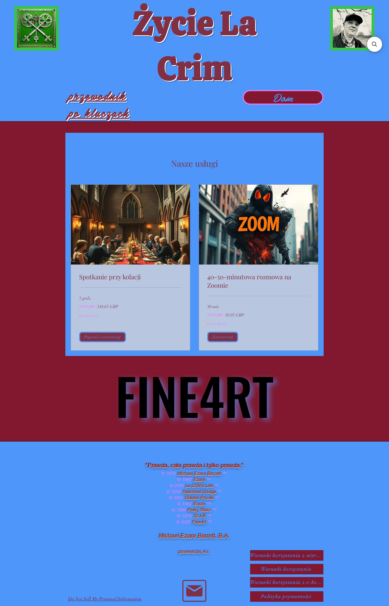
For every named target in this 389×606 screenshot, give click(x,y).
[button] (102, 337)
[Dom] (283, 97)
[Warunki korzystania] (286, 569)
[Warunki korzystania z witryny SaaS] (286, 555)
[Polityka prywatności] (286, 596)
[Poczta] (194, 591)
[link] (130, 277)
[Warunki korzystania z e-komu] (286, 582)
